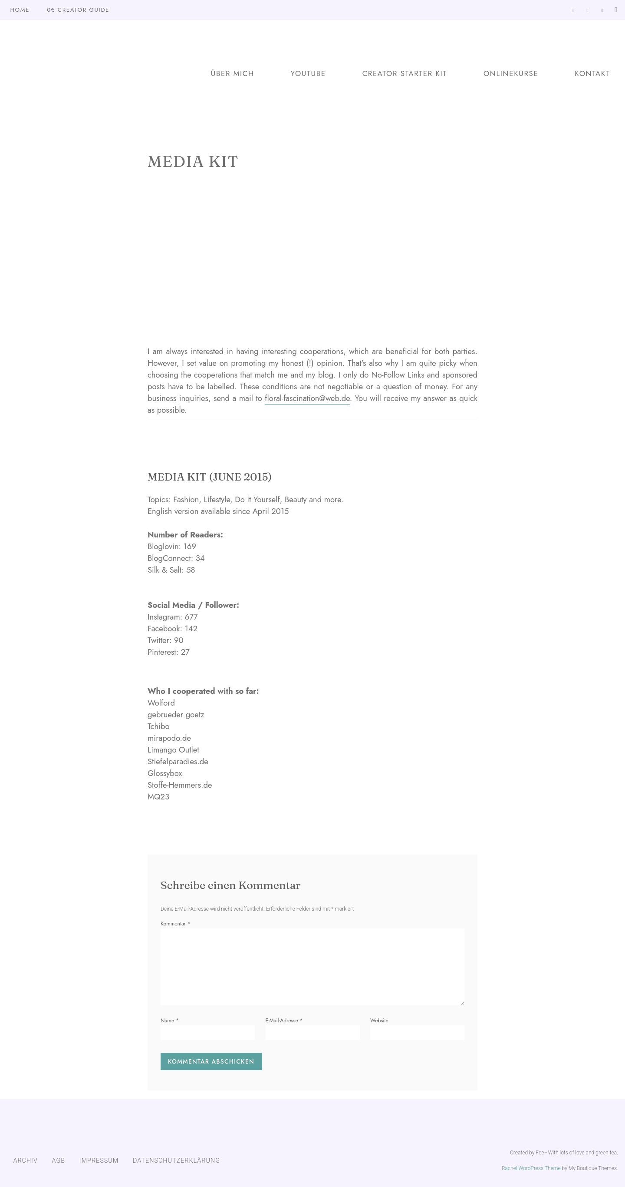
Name (170, 1021)
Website (379, 1021)
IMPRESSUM (99, 1160)
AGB (59, 1160)
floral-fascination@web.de (307, 398)
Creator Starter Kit (404, 73)
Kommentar (176, 924)
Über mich (232, 73)
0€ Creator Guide (78, 10)
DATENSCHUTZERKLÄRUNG (176, 1160)
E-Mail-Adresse (284, 1021)
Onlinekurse (511, 73)
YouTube (308, 73)
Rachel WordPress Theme (531, 1168)
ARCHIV (25, 1160)
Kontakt (592, 73)
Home (20, 10)
